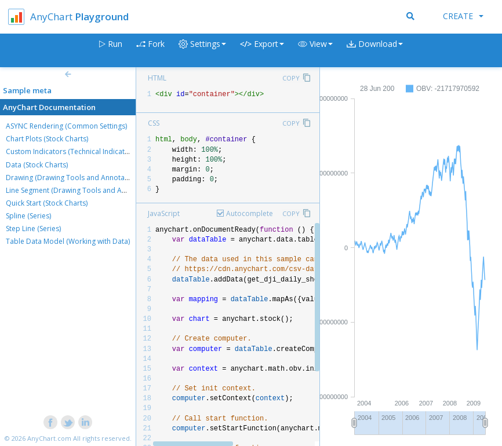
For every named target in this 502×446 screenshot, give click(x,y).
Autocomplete (249, 213)
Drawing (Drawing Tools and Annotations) (74, 177)
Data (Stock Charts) (37, 165)
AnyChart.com (49, 438)
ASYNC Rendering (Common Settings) (66, 126)
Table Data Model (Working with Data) (68, 241)
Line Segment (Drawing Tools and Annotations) (82, 190)
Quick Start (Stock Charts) (47, 203)
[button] (315, 50)
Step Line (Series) (33, 228)
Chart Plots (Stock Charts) (47, 139)
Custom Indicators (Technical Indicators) (71, 151)
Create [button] (463, 15)
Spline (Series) (28, 216)
